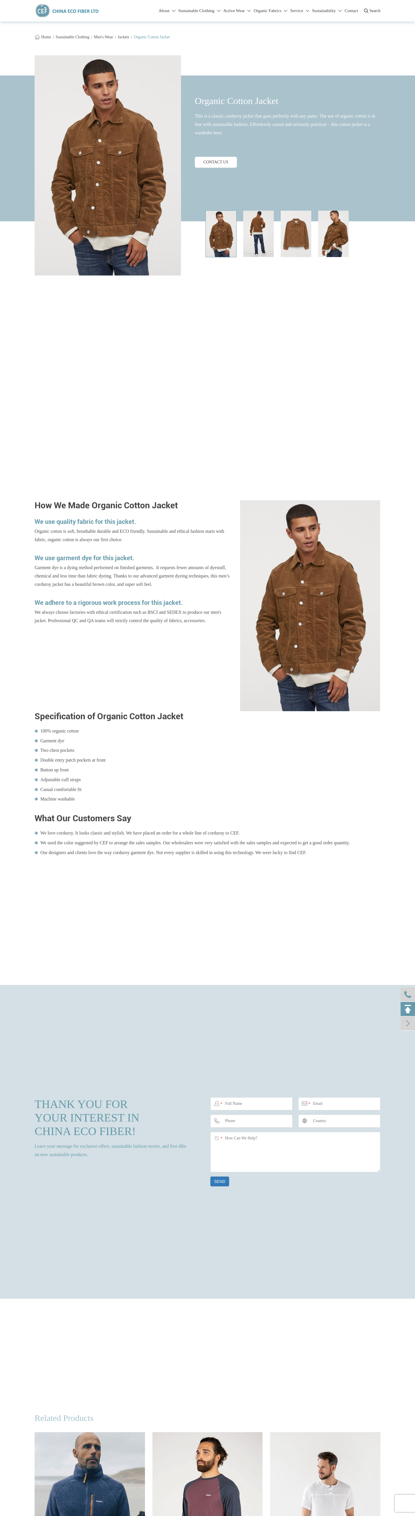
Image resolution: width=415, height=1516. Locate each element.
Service (299, 10)
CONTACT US (215, 162)
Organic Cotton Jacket (152, 37)
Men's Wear (103, 37)
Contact (351, 10)
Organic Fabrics (270, 10)
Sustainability (327, 10)
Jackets (123, 37)
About (167, 10)
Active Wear (237, 10)
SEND (219, 1181)
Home (46, 37)
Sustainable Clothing (199, 10)
